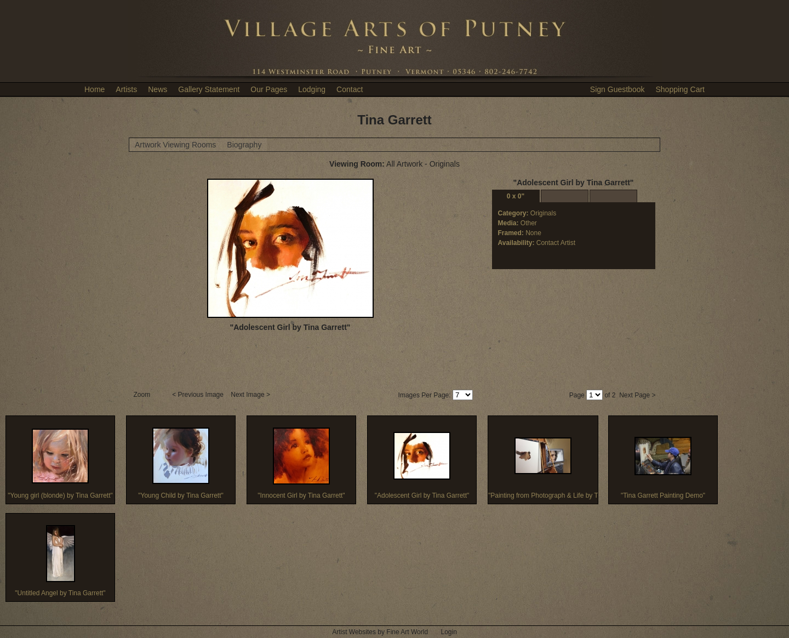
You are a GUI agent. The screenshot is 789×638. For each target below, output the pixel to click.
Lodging (311, 89)
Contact (349, 89)
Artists (126, 89)
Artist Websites (354, 632)
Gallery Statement (208, 89)
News (157, 89)
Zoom (143, 394)
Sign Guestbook (617, 89)
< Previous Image (198, 394)
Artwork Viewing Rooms (175, 144)
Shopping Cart (680, 89)
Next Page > (637, 395)
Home (94, 89)
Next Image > (251, 394)
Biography (244, 144)
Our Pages (268, 89)
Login (448, 632)
